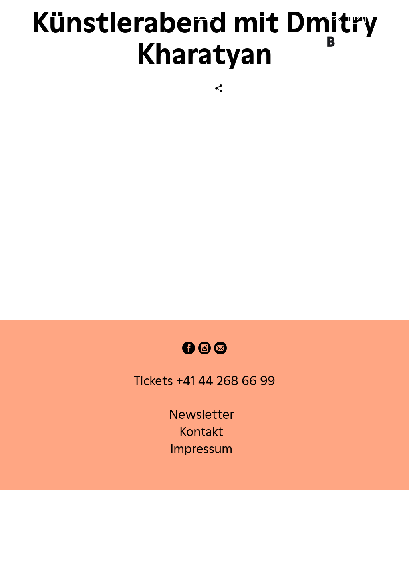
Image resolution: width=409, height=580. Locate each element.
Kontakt (201, 431)
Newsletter (201, 414)
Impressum (201, 448)
